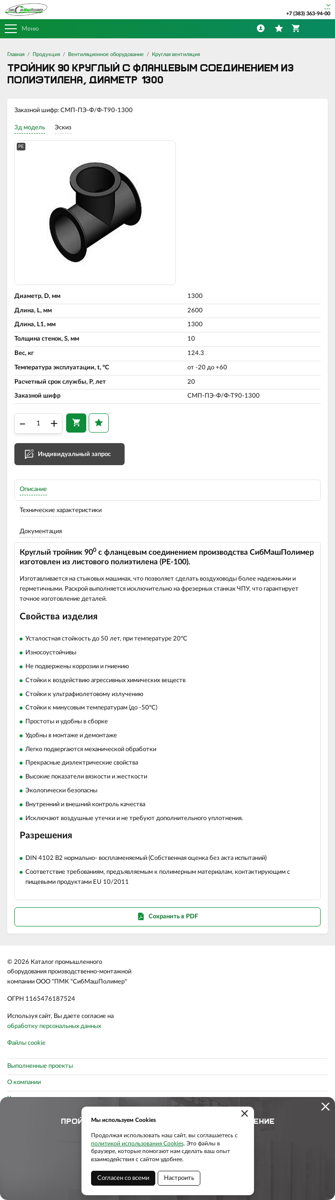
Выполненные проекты (40, 1066)
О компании (24, 1082)
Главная (15, 54)
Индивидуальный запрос (74, 454)
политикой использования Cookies (137, 1143)
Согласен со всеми (123, 1178)
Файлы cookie (26, 1043)
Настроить (179, 1178)
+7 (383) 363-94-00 (308, 13)
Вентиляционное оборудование (106, 54)
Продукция (46, 54)
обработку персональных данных (54, 1026)
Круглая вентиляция (176, 54)
